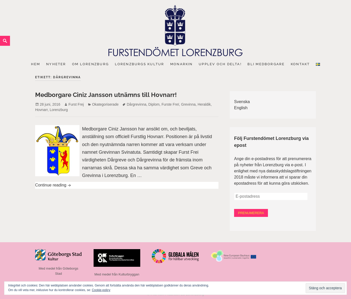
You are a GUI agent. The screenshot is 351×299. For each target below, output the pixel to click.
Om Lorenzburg (90, 64)
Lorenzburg (59, 110)
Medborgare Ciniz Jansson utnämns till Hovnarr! (106, 94)
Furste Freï (170, 104)
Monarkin (181, 64)
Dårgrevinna (136, 104)
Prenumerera (251, 213)
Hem (35, 64)
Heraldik (204, 104)
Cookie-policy (101, 290)
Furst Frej (76, 104)
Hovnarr (41, 110)
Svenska (242, 101)
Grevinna (188, 104)
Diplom (154, 104)
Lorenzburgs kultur (139, 64)
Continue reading (95, 184)
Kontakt (300, 64)
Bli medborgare (266, 64)
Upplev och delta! (220, 64)
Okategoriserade (105, 104)
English (240, 108)
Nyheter (56, 64)
